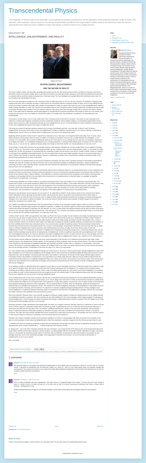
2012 (114, 204)
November (117, 140)
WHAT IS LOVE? (14, 438)
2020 (114, 135)
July (115, 168)
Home (56, 426)
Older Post (100, 426)
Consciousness (18, 351)
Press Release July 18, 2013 (120, 40)
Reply (15, 373)
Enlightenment (44, 351)
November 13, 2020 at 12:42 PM (29, 363)
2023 (114, 128)
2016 (114, 194)
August (116, 166)
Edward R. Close (126, 50)
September (117, 161)
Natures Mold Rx (117, 105)
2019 (114, 186)
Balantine (17, 363)
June (115, 171)
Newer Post (12, 426)
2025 (114, 123)
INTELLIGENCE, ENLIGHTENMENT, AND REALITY (118, 152)
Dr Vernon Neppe (26, 351)
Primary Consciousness (83, 351)
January (116, 183)
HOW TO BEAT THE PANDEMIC (118, 144)
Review (96, 351)
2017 (114, 191)
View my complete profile (117, 97)
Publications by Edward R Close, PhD (123, 42)
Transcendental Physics (43, 10)
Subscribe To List (117, 38)
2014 (114, 199)
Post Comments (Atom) (23, 429)
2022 (114, 130)
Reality (92, 351)
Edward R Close (36, 351)
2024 (114, 125)
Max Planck (63, 351)
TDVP (100, 351)
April (115, 176)
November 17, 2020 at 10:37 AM (29, 379)
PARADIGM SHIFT (72, 351)
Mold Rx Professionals (116, 108)
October (116, 159)
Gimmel (51, 351)
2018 (114, 189)
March (116, 178)
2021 (114, 133)
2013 (114, 202)
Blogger (81, 453)
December (117, 137)
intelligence (57, 351)
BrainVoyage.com (117, 111)
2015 (114, 197)
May (115, 173)
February (116, 181)
